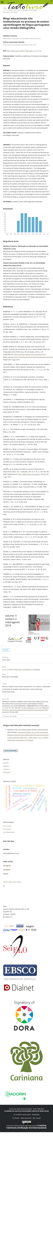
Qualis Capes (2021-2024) (12, 882)
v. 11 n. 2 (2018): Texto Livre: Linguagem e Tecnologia (20, 10)
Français (6, 769)
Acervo (11, 8)
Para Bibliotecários (9, 832)
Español (6, 766)
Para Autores (7, 829)
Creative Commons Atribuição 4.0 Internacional (26, 1126)
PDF (6, 650)
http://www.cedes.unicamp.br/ (29, 474)
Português (6, 772)
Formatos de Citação (10, 716)
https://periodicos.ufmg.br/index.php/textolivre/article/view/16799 (26, 710)
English (5, 763)
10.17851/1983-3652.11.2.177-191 (31, 708)
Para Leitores (7, 826)
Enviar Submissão (11, 750)
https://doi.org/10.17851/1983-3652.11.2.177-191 (24, 51)
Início (5, 8)
